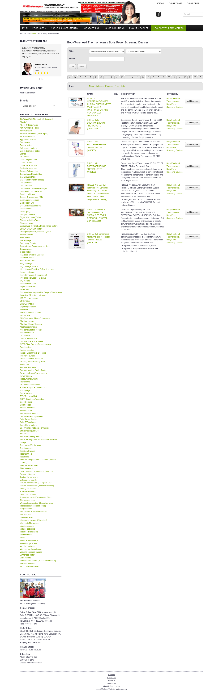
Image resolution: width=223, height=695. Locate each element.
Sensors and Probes (28, 494)
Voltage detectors (27, 529)
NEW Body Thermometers (168, 28)
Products (39, 28)
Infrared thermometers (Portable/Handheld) (37, 486)
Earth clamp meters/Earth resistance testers (38, 226)
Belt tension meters (28, 148)
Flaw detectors (26, 237)
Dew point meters (27, 214)
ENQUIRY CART (175, 3)
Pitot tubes (24, 364)
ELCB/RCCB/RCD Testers (31, 229)
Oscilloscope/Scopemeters (31, 341)
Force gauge (25, 240)
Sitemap (111, 675)
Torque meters (26, 509)
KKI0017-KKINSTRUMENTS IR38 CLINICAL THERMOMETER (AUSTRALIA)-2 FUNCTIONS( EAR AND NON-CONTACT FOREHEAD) (99, 107)
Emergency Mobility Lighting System (35, 232)
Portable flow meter (28, 367)
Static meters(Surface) (29, 431)
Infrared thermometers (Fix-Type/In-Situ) (35, 483)
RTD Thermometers (28, 491)
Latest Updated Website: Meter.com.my (111, 689)
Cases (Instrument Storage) (32, 180)
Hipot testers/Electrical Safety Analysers (37, 269)
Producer (109, 86)
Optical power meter (28, 338)
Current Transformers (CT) (31, 197)
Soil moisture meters (29, 413)
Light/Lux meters (27, 304)
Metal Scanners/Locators (30, 312)
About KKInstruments (65, 28)
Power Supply (26, 376)
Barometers (25, 142)
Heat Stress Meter (28, 261)
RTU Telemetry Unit (28, 396)
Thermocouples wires (29, 465)
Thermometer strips (27, 500)
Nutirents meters (27, 333)
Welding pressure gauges (31, 552)
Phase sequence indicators (31, 359)
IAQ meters (25, 281)
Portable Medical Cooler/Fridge (33, 370)
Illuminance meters (28, 284)
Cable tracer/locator (28, 165)
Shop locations (115, 28)
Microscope (25, 315)
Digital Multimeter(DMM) (30, 217)
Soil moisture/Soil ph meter (31, 416)
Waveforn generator (28, 543)
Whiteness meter (27, 555)
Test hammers (26, 454)
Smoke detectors (27, 408)
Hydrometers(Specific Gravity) (33, 278)
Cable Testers (26, 162)
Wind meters (25, 558)
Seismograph (25, 405)
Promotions (25, 382)
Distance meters (27, 223)
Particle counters (27, 350)
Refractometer (26, 393)
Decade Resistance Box (30, 206)
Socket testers (26, 411)
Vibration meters (27, 526)
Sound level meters (28, 425)
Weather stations (27, 546)
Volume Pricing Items (29, 532)
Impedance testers (28, 286)
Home (33, 34)
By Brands (24, 157)
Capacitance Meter (28, 177)
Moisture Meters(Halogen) (31, 324)
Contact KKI (92, 28)
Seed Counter (26, 402)
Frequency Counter (28, 243)
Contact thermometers (29, 477)
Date (123, 86)
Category (100, 86)
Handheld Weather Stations (32, 255)
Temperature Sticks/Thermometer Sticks (35, 497)
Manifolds (24, 310)
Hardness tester (27, 258)
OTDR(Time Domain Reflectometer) (35, 344)
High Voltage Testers (29, 266)
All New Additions (27, 136)
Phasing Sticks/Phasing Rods (32, 361)
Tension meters (26, 448)
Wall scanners (26, 535)
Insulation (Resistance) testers (33, 295)
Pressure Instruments (29, 379)
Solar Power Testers (28, 419)
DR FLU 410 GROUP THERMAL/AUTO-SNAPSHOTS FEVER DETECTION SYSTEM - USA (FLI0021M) (97, 215)
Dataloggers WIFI (27, 203)
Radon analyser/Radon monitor (33, 387)
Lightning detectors (28, 307)
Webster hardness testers (31, 549)
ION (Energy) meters (29, 298)
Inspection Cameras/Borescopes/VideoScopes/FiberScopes (40, 290)
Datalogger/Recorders (29, 200)
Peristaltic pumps (27, 356)
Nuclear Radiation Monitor (31, 330)
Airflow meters (26, 131)
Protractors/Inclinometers (30, 385)
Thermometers (26, 468)
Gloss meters (25, 252)
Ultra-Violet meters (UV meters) (33, 520)
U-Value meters (26, 517)
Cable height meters (28, 160)
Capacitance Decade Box (31, 174)
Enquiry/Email (194, 3)
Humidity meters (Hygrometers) (33, 275)
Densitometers (26, 209)
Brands (23, 154)
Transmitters (25, 514)
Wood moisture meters (29, 566)
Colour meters (26, 185)
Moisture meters (27, 321)
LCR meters (25, 301)
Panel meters (25, 347)
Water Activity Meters (29, 540)
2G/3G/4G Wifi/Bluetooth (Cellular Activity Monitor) (38, 120)
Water (22, 537)
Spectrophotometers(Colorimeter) (34, 428)
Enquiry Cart (111, 683)
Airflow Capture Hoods (29, 128)
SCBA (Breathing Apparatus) (32, 399)
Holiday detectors (27, 272)
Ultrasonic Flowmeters (29, 523)
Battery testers (26, 145)
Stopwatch (24, 434)
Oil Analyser (25, 336)
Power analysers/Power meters (33, 373)
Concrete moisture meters (31, 191)
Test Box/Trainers (27, 451)
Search (160, 3)
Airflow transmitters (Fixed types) (34, 134)
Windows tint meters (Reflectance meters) (38, 561)
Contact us (111, 677)
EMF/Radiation (26, 235)
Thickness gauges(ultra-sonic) (33, 506)
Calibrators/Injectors (28, 168)
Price (117, 86)
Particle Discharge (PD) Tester (33, 353)
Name (91, 86)
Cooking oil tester (27, 194)
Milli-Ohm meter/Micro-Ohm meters (35, 318)
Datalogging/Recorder (28, 480)
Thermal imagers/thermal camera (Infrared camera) (38, 461)
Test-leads (24, 457)
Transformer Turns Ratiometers (33, 512)
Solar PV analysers (28, 422)
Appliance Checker (28, 139)
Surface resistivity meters (31, 436)
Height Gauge (26, 263)
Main (25, 28)
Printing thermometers (28, 489)
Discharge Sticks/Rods (29, 220)
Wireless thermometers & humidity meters (36, 503)
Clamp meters (26, 183)
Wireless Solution (27, 563)
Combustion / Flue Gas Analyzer (34, 188)
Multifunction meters (28, 327)
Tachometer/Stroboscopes (31, 445)
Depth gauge (25, 211)
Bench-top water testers (30, 151)
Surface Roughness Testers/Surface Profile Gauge (38, 441)
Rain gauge (25, 390)
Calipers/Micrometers (29, 171)
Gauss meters (26, 249)
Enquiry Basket (138, 28)
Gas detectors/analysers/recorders (34, 246)
